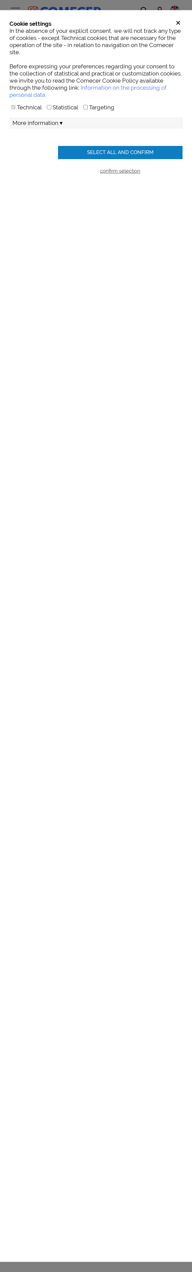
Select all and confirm (120, 152)
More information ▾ (37, 123)
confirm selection (120, 171)
